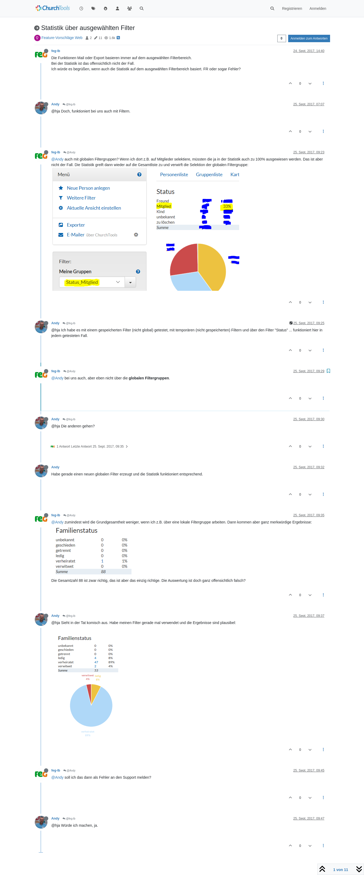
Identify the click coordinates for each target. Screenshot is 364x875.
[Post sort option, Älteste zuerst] (281, 38)
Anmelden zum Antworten (309, 38)
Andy (55, 104)
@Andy (69, 152)
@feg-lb (69, 104)
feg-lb (55, 51)
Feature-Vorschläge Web (61, 38)
